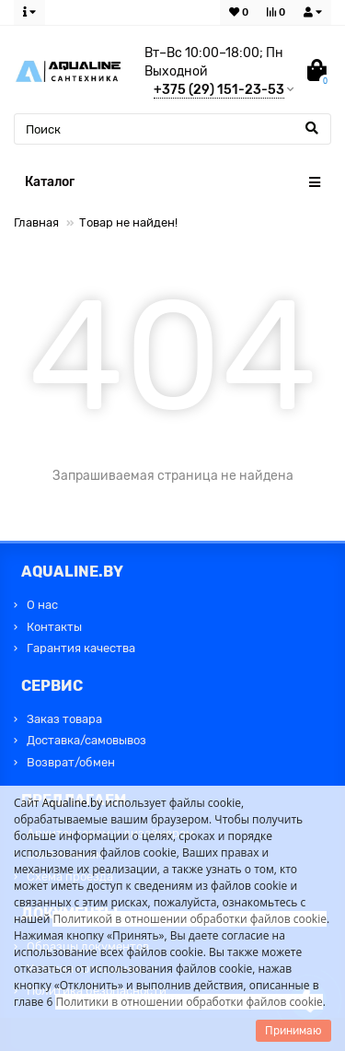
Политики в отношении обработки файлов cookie (188, 1002)
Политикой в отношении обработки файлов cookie (189, 919)
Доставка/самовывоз (86, 740)
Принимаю (293, 1030)
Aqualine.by (72, 803)
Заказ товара (64, 719)
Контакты (54, 627)
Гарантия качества (81, 648)
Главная (36, 222)
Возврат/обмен (71, 762)
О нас (42, 605)
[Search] (172, 129)
